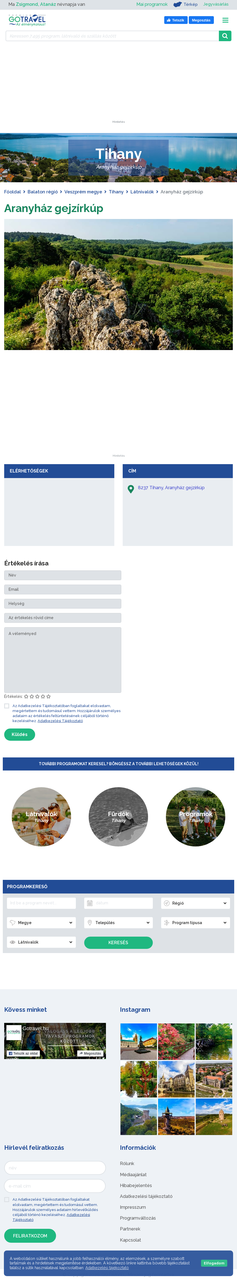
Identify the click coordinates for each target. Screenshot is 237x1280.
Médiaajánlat (133, 1174)
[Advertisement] (118, 85)
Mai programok (150, 4)
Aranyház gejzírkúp (54, 208)
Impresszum (133, 1207)
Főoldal (12, 192)
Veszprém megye (83, 192)
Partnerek (130, 1229)
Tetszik (23, 1053)
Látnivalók (142, 192)
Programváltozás (138, 1218)
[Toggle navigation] (225, 20)
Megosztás (90, 1053)
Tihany (116, 192)
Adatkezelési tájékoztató (146, 1196)
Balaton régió (43, 192)
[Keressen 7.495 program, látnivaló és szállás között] (112, 36)
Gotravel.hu (36, 1028)
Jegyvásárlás (215, 4)
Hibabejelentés (136, 1185)
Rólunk (127, 1163)
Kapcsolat (130, 1240)
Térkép (183, 4)
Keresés (118, 942)
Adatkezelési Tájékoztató (60, 721)
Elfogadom (214, 1263)
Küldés (20, 734)
